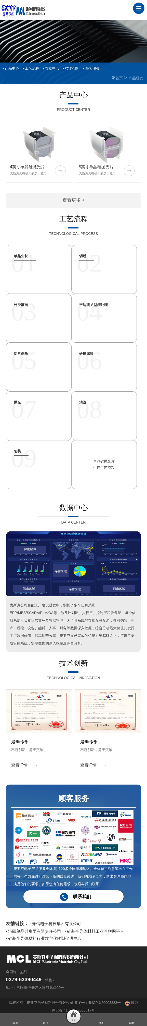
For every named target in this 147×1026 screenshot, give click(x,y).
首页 (119, 78)
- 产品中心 (11, 68)
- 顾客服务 (91, 68)
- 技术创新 (71, 68)
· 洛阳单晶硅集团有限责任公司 (33, 930)
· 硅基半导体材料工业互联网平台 (94, 930)
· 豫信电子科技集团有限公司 (55, 923)
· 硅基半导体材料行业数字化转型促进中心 (44, 937)
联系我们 (73, 896)
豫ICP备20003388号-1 (106, 1002)
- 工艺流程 (31, 68)
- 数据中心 (51, 68)
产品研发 (136, 78)
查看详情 (24, 764)
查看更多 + (73, 199)
